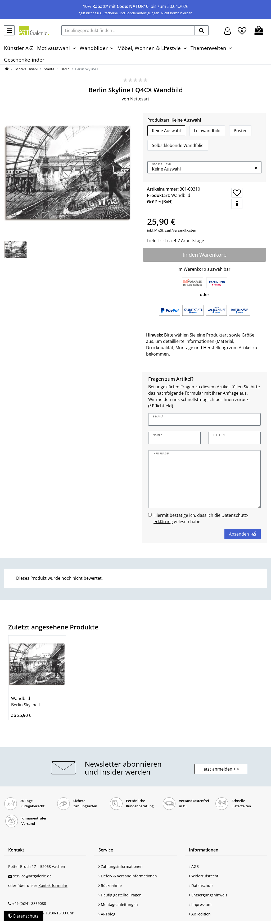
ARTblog (106, 914)
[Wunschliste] (242, 30)
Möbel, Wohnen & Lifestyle (149, 48)
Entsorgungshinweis (208, 894)
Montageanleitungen (118, 904)
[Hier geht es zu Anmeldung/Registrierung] (227, 30)
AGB (194, 866)
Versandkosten (183, 230)
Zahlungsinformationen (120, 866)
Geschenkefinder (24, 59)
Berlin (65, 69)
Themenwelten (208, 48)
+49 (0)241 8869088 (29, 903)
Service (105, 850)
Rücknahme (110, 885)
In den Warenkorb (205, 254)
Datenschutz (201, 885)
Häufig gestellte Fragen (120, 894)
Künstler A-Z (18, 48)
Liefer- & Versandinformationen (127, 875)
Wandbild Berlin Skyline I (25, 702)
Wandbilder (94, 48)
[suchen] (202, 30)
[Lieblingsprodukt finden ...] (128, 30)
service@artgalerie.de (32, 875)
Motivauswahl (53, 48)
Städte (48, 69)
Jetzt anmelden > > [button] (220, 769)
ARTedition (200, 914)
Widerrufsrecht (203, 875)
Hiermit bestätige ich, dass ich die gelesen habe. (200, 518)
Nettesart (139, 99)
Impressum (200, 904)
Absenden (242, 534)
